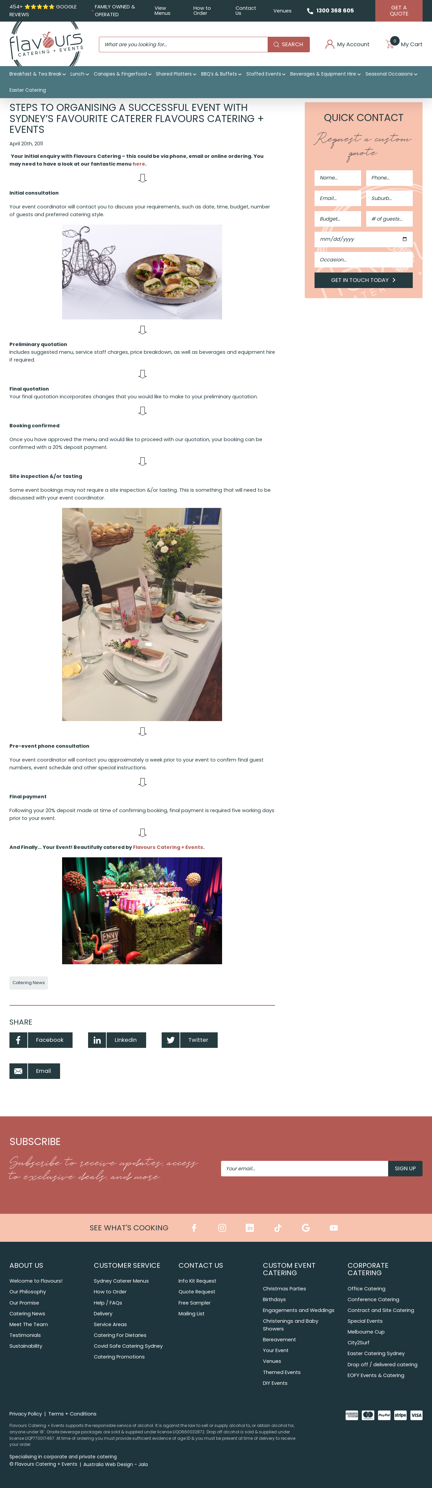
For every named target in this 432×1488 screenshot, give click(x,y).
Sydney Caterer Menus (121, 1281)
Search (288, 44)
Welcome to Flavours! (35, 1281)
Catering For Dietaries (120, 1335)
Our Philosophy (27, 1291)
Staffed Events (263, 74)
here (139, 164)
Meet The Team (28, 1324)
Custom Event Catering (289, 1269)
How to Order (202, 11)
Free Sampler (195, 1302)
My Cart (404, 45)
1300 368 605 (335, 11)
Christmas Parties (284, 1288)
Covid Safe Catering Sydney (128, 1346)
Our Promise (24, 1302)
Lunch (77, 74)
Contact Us (246, 11)
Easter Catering (27, 90)
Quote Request (197, 1291)
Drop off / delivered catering (382, 1364)
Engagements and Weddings (298, 1310)
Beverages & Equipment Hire (323, 74)
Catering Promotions (119, 1356)
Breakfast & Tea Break (35, 74)
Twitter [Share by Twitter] (185, 1040)
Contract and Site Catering (381, 1310)
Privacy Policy (25, 1413)
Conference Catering (373, 1299)
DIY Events (275, 1383)
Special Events (365, 1321)
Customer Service (127, 1265)
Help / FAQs (108, 1302)
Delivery (103, 1313)
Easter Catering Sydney (376, 1353)
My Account (347, 45)
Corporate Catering (368, 1269)
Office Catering (366, 1288)
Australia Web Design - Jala (115, 1464)
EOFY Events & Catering (376, 1375)
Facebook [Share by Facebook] (36, 1040)
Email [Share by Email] (30, 1071)
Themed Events (282, 1372)
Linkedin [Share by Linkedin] (112, 1040)
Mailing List (192, 1313)
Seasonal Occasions (389, 74)
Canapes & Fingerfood (120, 74)
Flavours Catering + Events (168, 847)
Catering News (28, 982)
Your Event (276, 1350)
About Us (26, 1265)
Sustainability (25, 1346)
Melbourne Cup (366, 1331)
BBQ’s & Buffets (219, 74)
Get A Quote (399, 11)
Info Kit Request (197, 1281)
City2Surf (359, 1342)
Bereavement (279, 1339)
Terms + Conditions (72, 1413)
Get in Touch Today (363, 280)
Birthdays (274, 1299)
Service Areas (110, 1324)
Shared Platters (174, 74)
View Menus (162, 11)
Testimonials (25, 1335)
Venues (282, 10)
